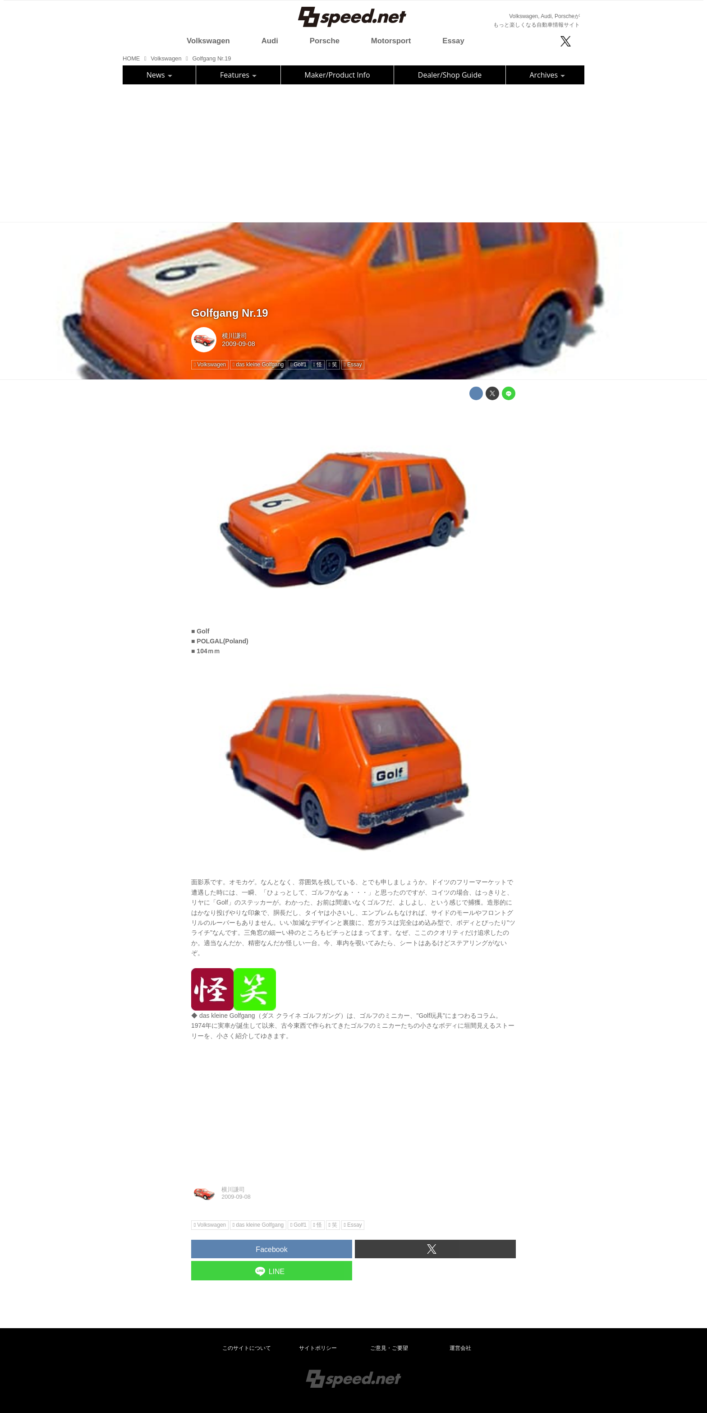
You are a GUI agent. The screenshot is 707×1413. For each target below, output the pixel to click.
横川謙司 (234, 335)
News (159, 75)
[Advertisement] (353, 152)
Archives (547, 75)
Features (238, 75)
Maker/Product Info (337, 75)
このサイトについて (246, 1348)
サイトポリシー (318, 1348)
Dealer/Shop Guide (450, 75)
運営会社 (460, 1348)
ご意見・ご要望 (389, 1348)
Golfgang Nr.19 (229, 313)
